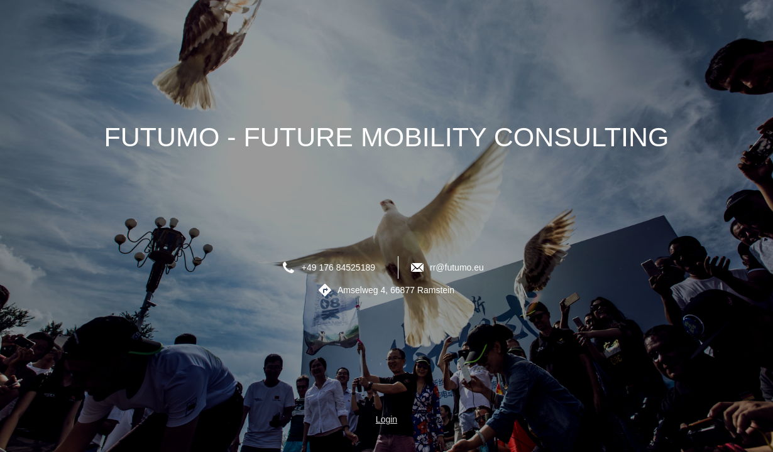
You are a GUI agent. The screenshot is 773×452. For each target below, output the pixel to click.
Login (386, 419)
